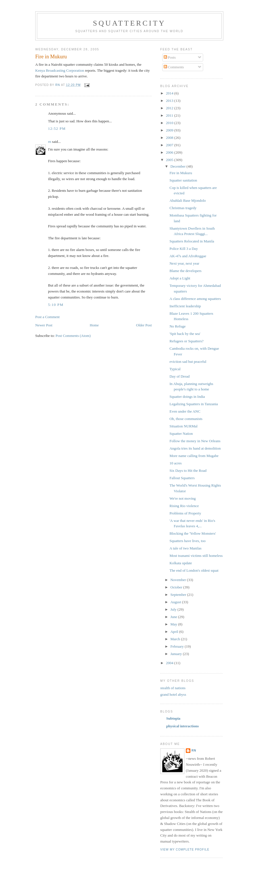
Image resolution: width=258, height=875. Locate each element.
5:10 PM (55, 304)
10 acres (175, 463)
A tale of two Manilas (185, 548)
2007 (170, 145)
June (174, 617)
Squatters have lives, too (187, 541)
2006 (170, 152)
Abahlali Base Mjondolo (187, 200)
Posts (170, 57)
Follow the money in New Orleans (194, 441)
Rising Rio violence (184, 506)
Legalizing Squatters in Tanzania (193, 404)
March (175, 639)
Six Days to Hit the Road (187, 470)
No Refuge (177, 326)
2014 (170, 93)
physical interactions (182, 726)
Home (94, 325)
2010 (170, 123)
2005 (170, 160)
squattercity (129, 23)
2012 (170, 108)
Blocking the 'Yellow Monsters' (192, 533)
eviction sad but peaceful (187, 361)
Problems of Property (185, 513)
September (178, 594)
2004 (170, 663)
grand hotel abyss (173, 694)
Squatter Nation (181, 433)
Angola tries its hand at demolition (194, 448)
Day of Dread (179, 376)
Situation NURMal (183, 426)
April (174, 631)
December (178, 166)
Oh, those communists (185, 419)
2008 (170, 137)
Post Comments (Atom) (73, 335)
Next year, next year (184, 263)
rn (49, 141)
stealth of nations (173, 688)
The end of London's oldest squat (193, 570)
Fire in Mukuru (180, 173)
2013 (170, 100)
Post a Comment (47, 317)
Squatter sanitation (183, 180)
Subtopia (173, 718)
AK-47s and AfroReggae (187, 256)
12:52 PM (57, 128)
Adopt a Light (179, 278)
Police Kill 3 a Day (183, 248)
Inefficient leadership (185, 306)
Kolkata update (180, 563)
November (178, 580)
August (176, 602)
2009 (170, 130)
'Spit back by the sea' (184, 334)
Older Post (144, 325)
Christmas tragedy (182, 208)
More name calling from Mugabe (194, 456)
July (174, 609)
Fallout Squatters (181, 478)
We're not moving (182, 498)
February (177, 646)
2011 (170, 115)
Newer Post (43, 325)
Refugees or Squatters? (186, 341)
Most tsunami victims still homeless (195, 555)
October (176, 587)
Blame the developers (185, 271)
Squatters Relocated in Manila (191, 241)
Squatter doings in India (187, 396)
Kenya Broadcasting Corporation (59, 70)
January (176, 654)
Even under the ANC (184, 411)
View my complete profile (184, 849)
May (174, 624)
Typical (174, 369)
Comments (174, 67)
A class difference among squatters (195, 299)
